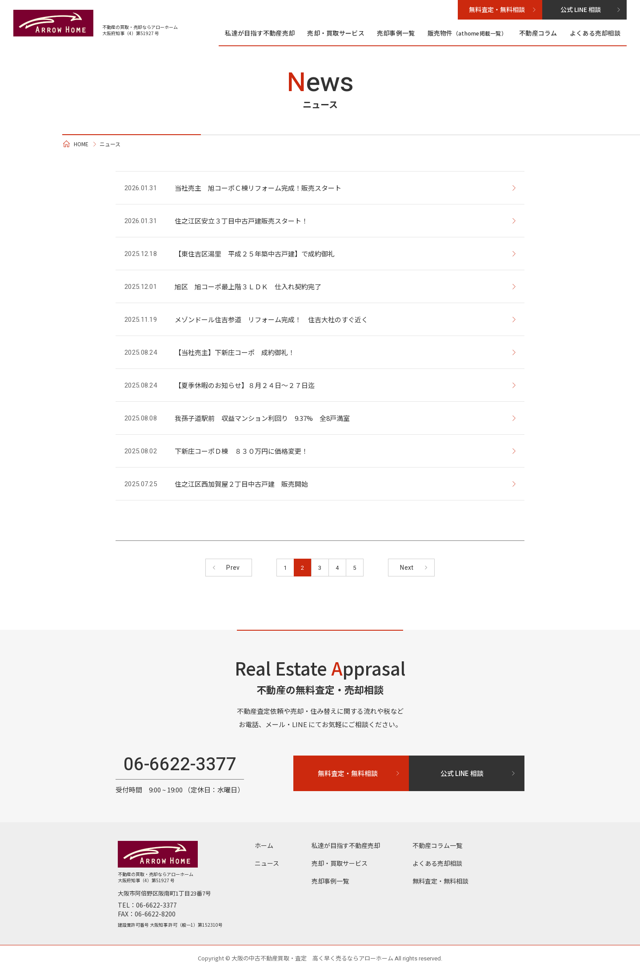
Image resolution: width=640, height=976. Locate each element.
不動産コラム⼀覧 (437, 849)
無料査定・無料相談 (440, 885)
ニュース (267, 867)
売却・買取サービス (335, 32)
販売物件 (467, 32)
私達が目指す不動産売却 (260, 32)
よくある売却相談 (595, 32)
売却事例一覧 (396, 32)
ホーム (264, 849)
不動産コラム (538, 32)
